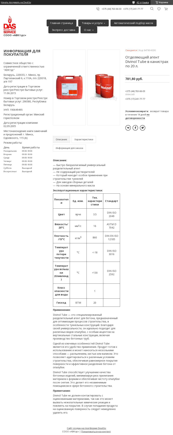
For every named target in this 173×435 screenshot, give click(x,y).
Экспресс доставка (63, 30)
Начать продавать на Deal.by (16, 2)
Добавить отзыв (158, 8)
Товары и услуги (92, 23)
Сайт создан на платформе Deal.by (86, 428)
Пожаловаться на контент (96, 431)
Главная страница (61, 23)
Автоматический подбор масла (133, 23)
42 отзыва (142, 2)
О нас (87, 30)
